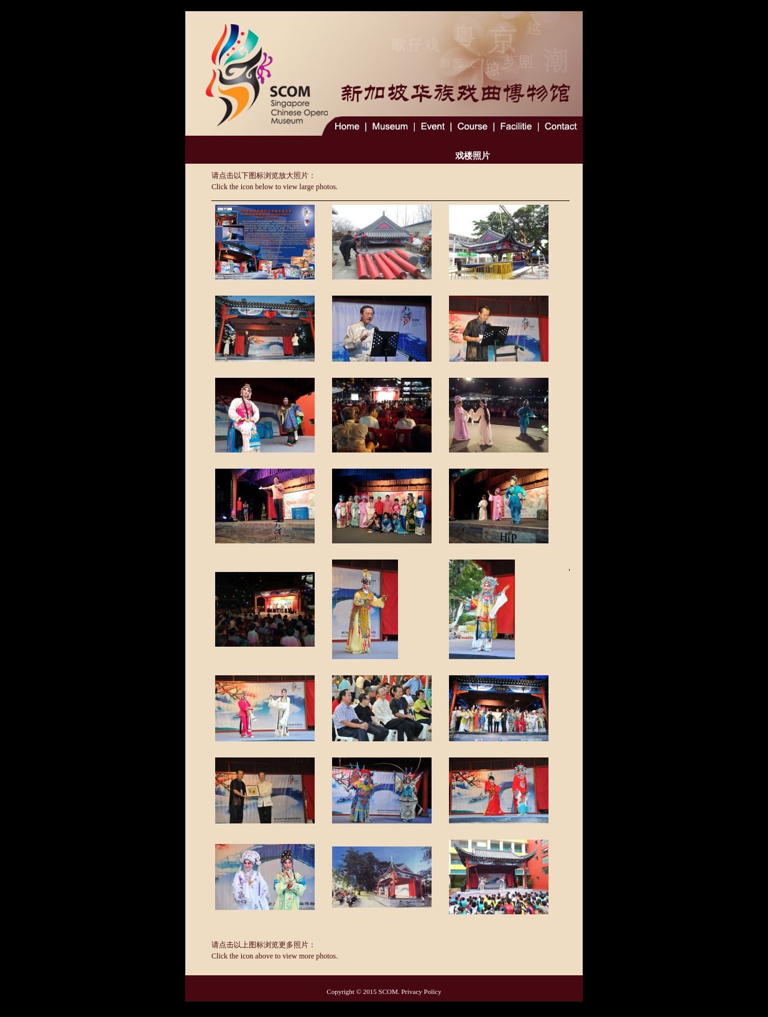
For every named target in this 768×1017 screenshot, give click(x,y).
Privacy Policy (421, 991)
